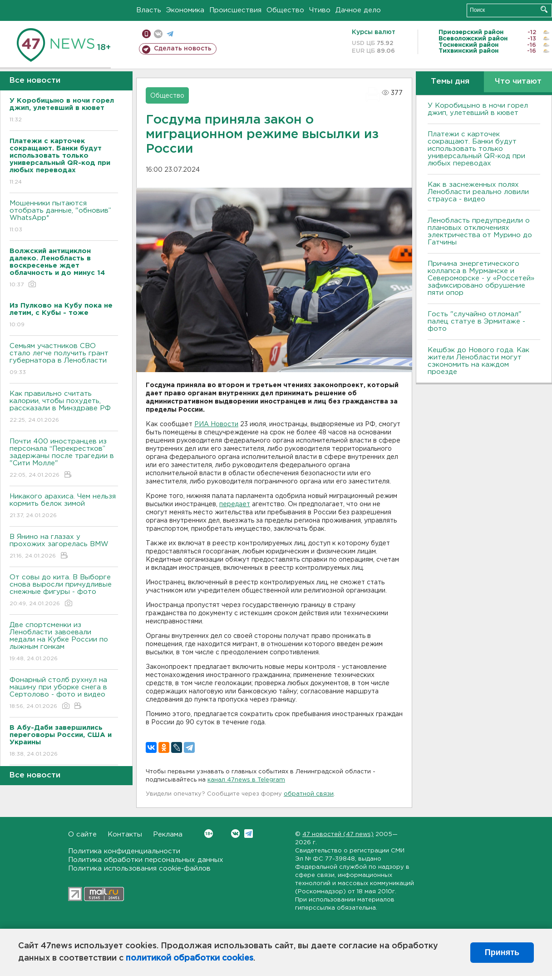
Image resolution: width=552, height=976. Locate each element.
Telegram (248, 833)
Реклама (167, 834)
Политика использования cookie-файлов (139, 868)
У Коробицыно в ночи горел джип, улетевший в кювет (478, 109)
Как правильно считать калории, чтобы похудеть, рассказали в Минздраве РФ (64, 407)
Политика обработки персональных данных (145, 860)
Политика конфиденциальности (124, 851)
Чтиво (319, 10)
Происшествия (235, 10)
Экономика (185, 10)
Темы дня (450, 81)
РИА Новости (216, 424)
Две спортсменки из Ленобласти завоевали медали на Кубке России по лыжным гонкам (64, 642)
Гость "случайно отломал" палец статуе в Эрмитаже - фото (476, 321)
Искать (544, 9)
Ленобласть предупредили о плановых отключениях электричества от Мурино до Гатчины (480, 231)
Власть (148, 10)
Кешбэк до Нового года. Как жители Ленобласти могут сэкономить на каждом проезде (478, 361)
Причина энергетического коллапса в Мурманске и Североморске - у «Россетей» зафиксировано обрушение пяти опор (481, 278)
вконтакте (158, 34)
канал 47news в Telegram (246, 779)
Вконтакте (208, 833)
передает (234, 504)
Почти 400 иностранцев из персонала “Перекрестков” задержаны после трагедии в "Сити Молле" (64, 458)
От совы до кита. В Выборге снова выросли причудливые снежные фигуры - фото (64, 591)
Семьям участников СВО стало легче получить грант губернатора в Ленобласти (64, 359)
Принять (502, 952)
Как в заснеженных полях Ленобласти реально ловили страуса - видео (478, 192)
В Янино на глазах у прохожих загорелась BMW (64, 547)
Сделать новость (183, 48)
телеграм (170, 34)
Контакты (125, 834)
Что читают (518, 81)
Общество (285, 10)
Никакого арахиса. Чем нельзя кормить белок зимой (64, 506)
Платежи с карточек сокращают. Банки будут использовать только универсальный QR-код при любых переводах (476, 148)
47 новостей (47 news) (338, 834)
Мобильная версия (146, 34)
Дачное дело (358, 10)
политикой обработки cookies (189, 958)
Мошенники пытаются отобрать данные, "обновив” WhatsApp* (64, 217)
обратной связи (309, 794)
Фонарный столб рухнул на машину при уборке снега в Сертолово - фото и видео (64, 693)
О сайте (82, 834)
